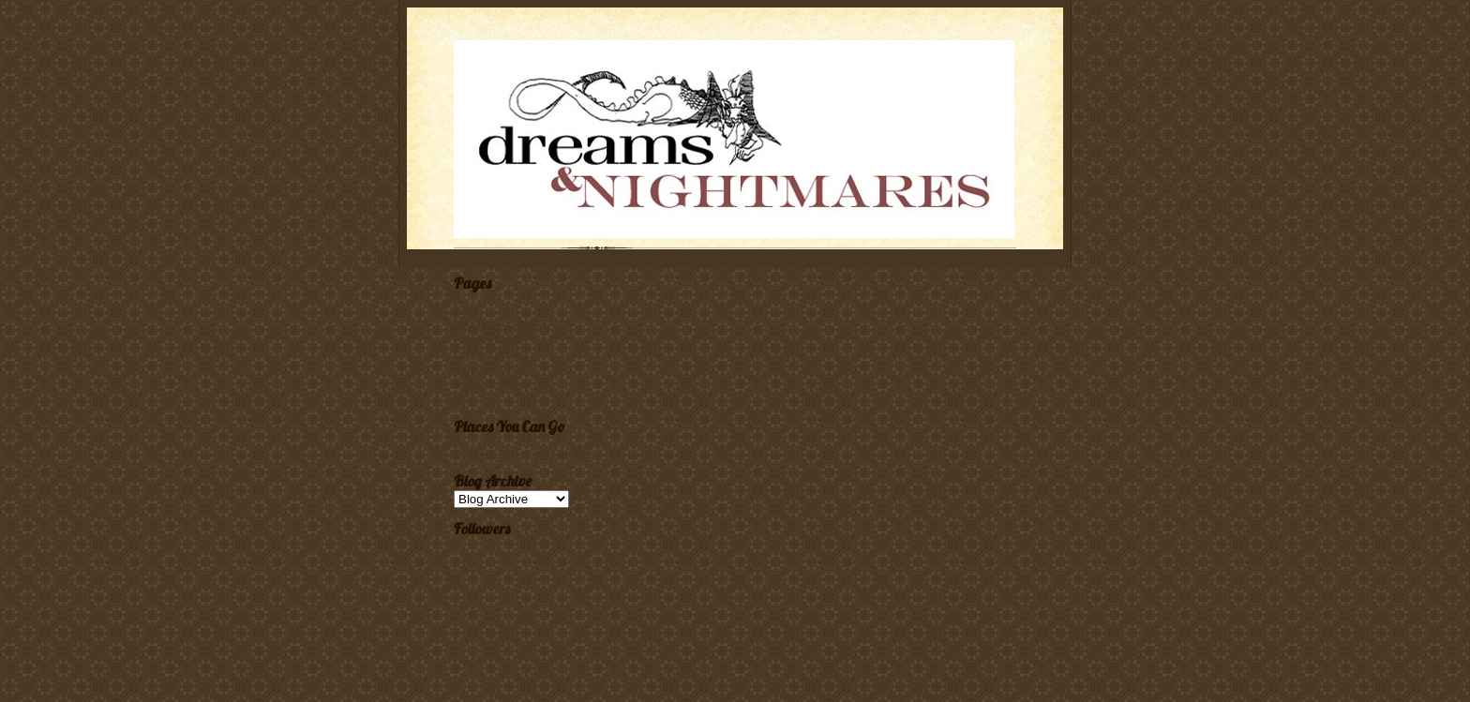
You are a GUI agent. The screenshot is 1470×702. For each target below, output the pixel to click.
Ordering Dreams (490, 353)
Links (465, 397)
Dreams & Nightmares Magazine (523, 452)
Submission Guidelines (502, 324)
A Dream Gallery (490, 338)
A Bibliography (486, 368)
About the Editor (489, 382)
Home (466, 309)
